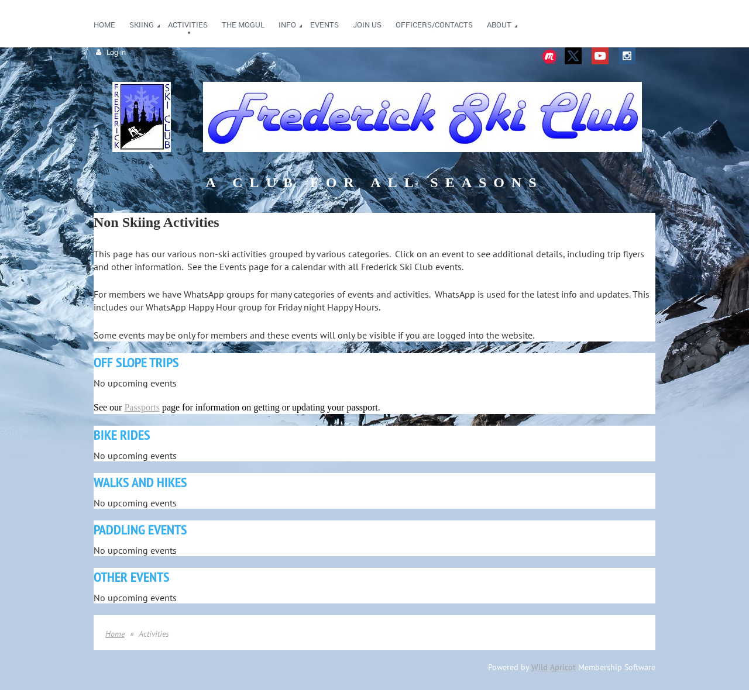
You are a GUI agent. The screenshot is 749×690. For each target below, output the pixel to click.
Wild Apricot (553, 667)
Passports (141, 407)
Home (115, 634)
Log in (116, 52)
